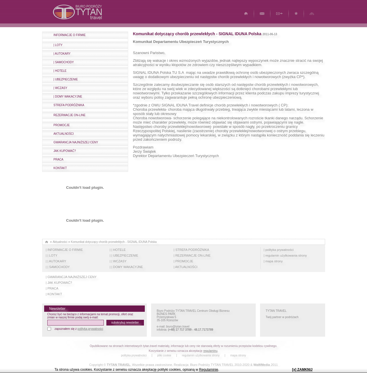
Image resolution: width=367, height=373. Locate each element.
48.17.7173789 (203, 329)
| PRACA (52, 288)
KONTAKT (60, 168)
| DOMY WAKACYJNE (68, 96)
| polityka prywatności (279, 249)
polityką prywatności (90, 328)
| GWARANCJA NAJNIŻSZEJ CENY (71, 277)
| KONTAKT (54, 294)
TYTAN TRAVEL (118, 364)
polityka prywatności (134, 355)
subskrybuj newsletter (125, 322)
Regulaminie (208, 370)
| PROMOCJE (183, 261)
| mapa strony (273, 261)
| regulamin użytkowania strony (285, 255)
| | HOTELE (118, 249)
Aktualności (60, 241)
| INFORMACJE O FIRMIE (64, 249)
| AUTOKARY (62, 53)
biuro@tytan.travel (177, 326)
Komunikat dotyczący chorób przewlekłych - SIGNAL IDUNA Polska (114, 241)
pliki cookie (164, 355)
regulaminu (210, 350)
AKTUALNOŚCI (64, 133)
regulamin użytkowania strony (201, 355)
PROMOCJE (62, 125)
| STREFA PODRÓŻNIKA (191, 249)
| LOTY (58, 45)
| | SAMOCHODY (58, 267)
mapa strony (238, 355)
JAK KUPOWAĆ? (65, 150)
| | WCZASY (118, 261)
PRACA (58, 159)
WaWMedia (261, 364)
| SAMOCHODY (64, 62)
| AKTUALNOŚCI (186, 267)
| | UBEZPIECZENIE (124, 255)
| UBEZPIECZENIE (66, 79)
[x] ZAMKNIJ (302, 370)
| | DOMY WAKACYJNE (126, 267)
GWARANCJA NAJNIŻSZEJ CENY (76, 142)
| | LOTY (52, 255)
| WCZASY (60, 88)
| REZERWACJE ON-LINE (192, 255)
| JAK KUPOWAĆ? (59, 282)
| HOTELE (60, 70)
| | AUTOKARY (56, 261)
